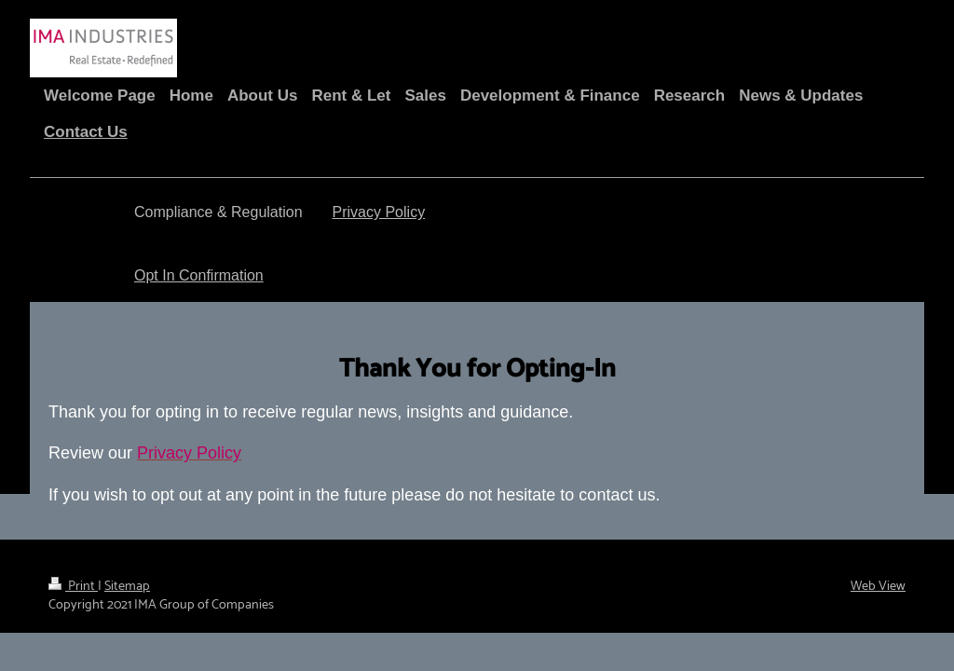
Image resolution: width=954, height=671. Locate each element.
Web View (878, 586)
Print (73, 586)
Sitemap (127, 586)
